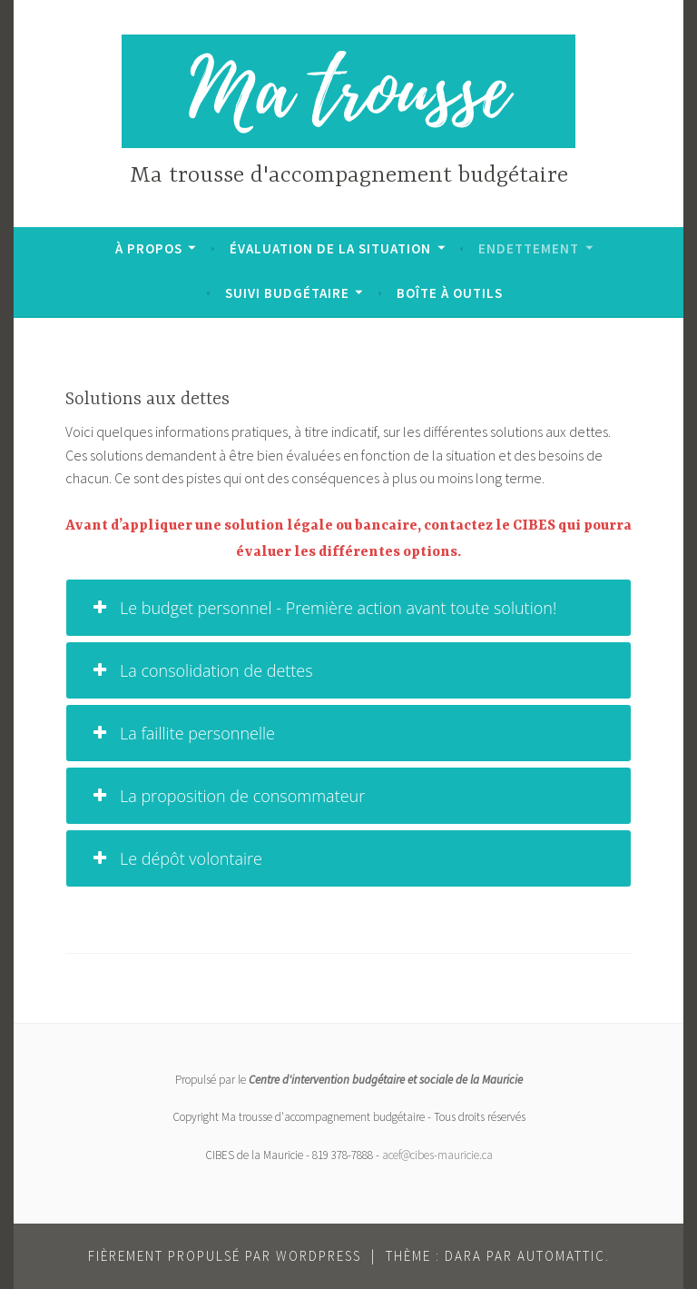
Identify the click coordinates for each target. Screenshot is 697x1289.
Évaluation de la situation (330, 248)
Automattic (561, 1255)
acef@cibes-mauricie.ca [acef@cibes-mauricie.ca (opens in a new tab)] (437, 1155)
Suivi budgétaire (287, 293)
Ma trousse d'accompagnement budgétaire (349, 176)
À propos (148, 248)
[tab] (348, 608)
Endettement (528, 248)
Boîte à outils (450, 293)
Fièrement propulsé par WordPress (224, 1255)
